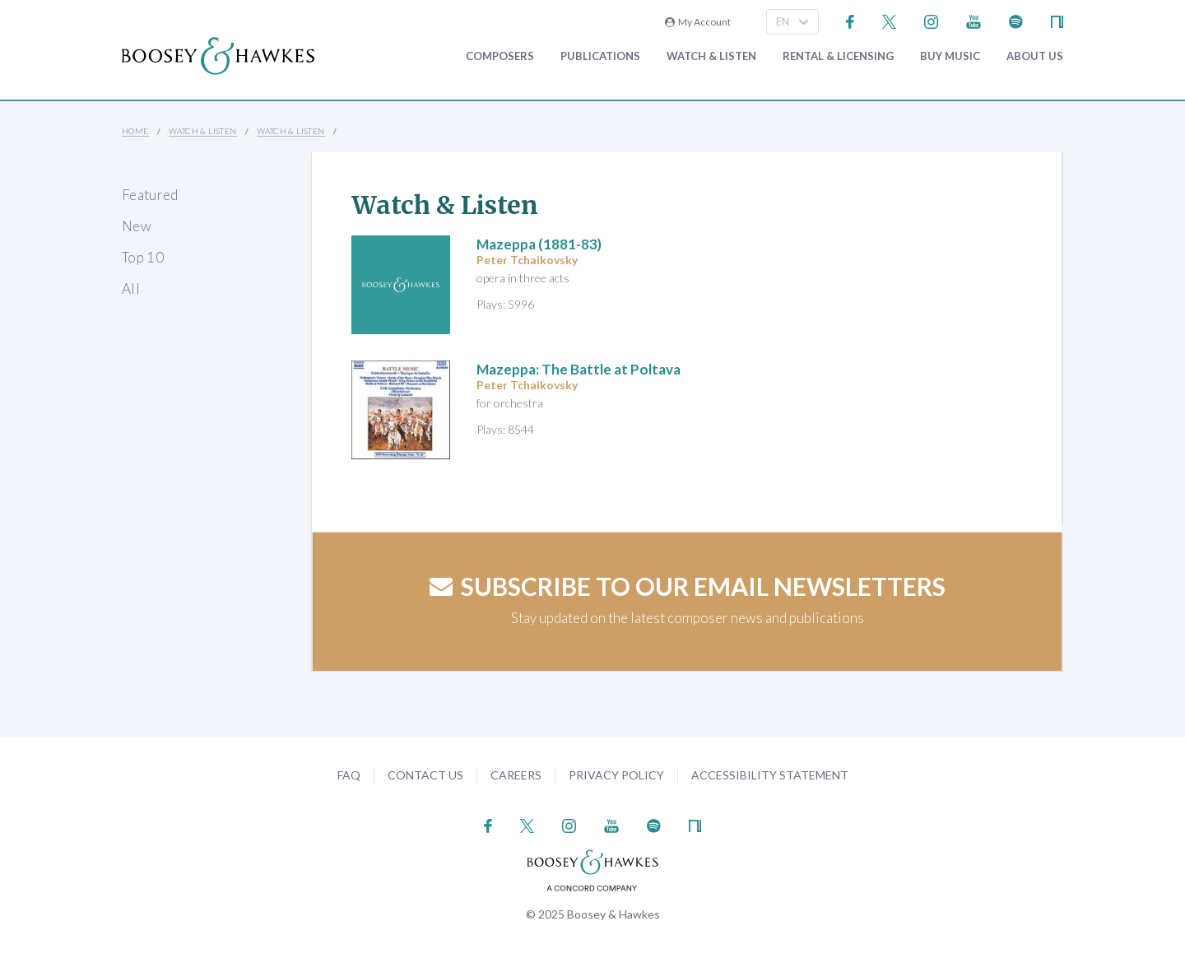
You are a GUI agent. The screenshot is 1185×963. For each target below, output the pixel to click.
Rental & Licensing (838, 56)
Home (135, 131)
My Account (698, 22)
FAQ (348, 775)
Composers (500, 56)
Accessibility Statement (769, 775)
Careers (515, 775)
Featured (150, 194)
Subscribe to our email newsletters (688, 586)
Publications (600, 56)
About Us (1034, 56)
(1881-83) (539, 244)
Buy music (950, 56)
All (131, 288)
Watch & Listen (711, 56)
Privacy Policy (616, 775)
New (136, 226)
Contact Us (425, 775)
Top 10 (143, 257)
